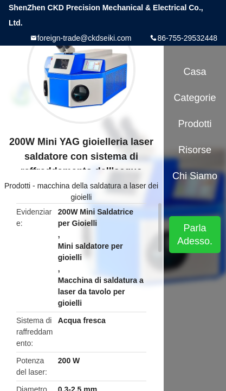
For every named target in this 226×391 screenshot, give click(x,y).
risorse (194, 149)
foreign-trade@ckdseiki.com (84, 38)
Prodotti (17, 185)
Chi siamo (194, 176)
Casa (195, 71)
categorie (194, 97)
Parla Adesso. (194, 235)
